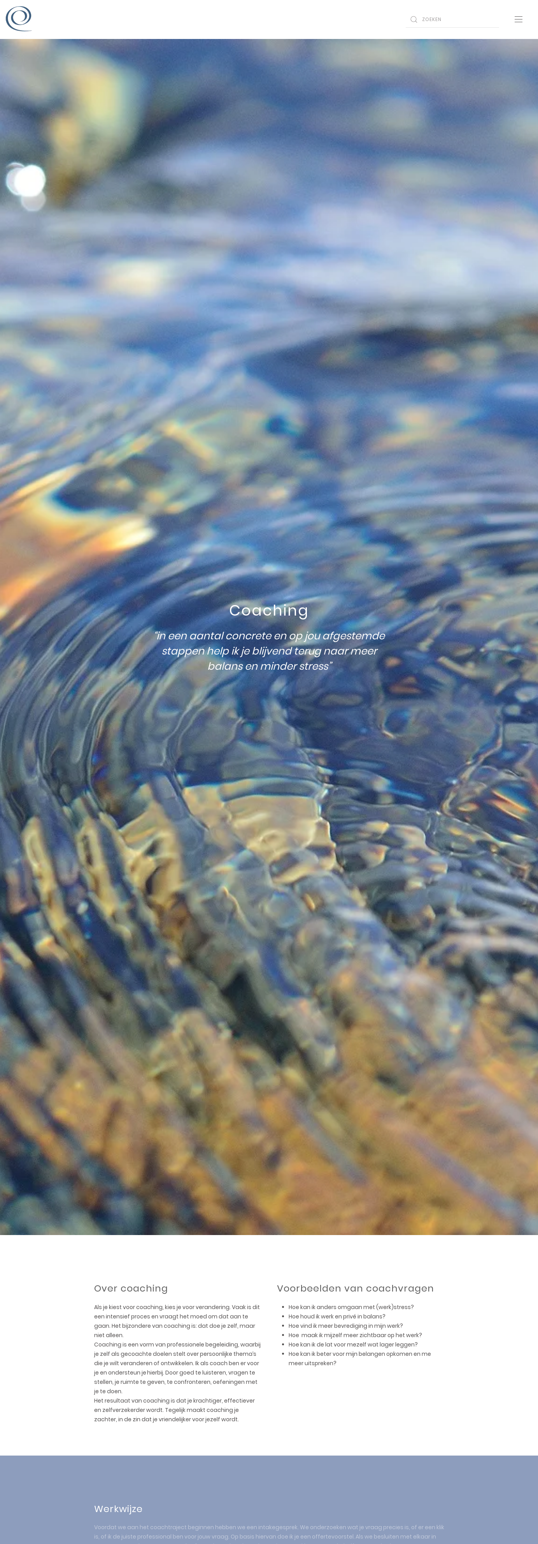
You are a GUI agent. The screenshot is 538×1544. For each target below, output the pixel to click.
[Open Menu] (518, 19)
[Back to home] (19, 19)
